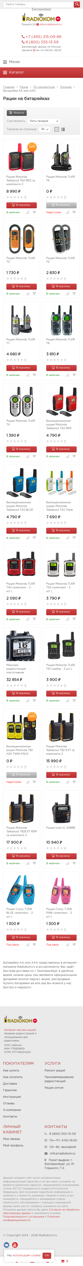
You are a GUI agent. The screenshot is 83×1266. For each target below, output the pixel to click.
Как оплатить (13, 1077)
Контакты (10, 1116)
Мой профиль (13, 1145)
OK (47, 1255)
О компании (12, 1110)
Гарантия (10, 1090)
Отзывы (9, 1103)
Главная (9, 87)
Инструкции (12, 1097)
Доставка (10, 1084)
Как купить (11, 1070)
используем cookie (26, 1255)
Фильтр (16, 112)
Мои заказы (11, 1139)
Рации (24, 87)
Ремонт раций (55, 1070)
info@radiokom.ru (50, 24)
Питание (66, 87)
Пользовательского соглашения (23, 1217)
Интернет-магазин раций (20, 1030)
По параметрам (44, 87)
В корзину (21, 204)
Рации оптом (54, 1088)
